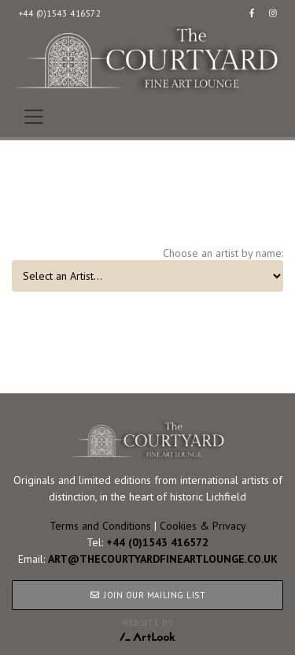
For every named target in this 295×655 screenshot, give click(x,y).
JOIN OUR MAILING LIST (147, 595)
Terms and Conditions (100, 526)
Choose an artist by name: (223, 253)
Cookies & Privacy (203, 526)
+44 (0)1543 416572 (60, 13)
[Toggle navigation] (34, 117)
